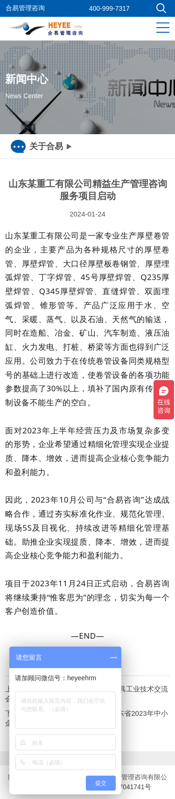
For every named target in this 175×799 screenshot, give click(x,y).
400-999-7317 (109, 8)
